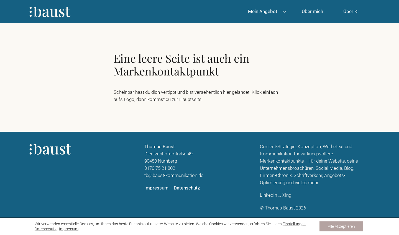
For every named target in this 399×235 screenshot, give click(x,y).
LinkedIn (268, 195)
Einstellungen (294, 224)
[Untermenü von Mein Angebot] (284, 11)
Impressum (68, 229)
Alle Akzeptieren (341, 226)
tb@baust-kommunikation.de (173, 175)
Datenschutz (46, 229)
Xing (286, 195)
